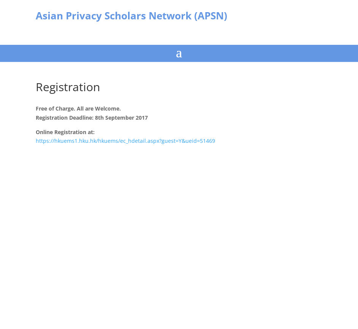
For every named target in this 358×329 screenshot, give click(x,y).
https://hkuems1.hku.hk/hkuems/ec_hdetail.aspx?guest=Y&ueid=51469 (125, 140)
